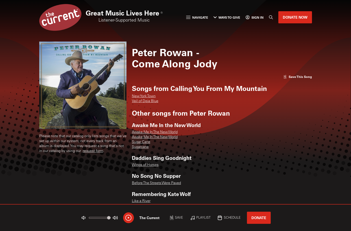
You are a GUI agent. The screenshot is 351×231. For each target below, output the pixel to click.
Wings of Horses (145, 165)
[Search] (271, 17)
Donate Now (295, 17)
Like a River (141, 201)
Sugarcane (140, 147)
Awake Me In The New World (155, 132)
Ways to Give (227, 17)
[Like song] (297, 76)
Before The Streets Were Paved (156, 183)
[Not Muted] (83, 218)
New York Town (144, 96)
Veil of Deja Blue (145, 101)
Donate (258, 217)
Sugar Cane (141, 142)
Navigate (197, 17)
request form (93, 151)
